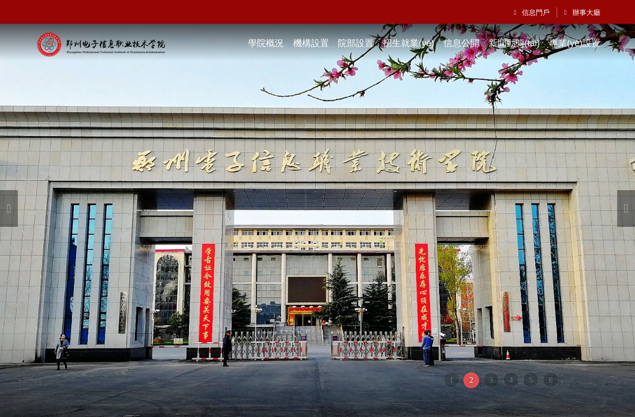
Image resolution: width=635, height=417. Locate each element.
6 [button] (551, 380)
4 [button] (511, 380)
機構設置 (311, 43)
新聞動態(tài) (514, 43)
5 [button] (531, 380)
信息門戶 (532, 12)
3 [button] (491, 380)
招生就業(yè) (408, 43)
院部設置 (356, 43)
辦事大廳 (582, 12)
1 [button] (451, 380)
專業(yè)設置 (574, 43)
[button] (9, 208)
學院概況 (266, 43)
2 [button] (471, 380)
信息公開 (461, 43)
